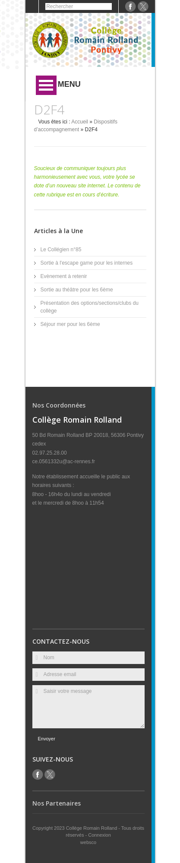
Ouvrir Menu (46, 85)
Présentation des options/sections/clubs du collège (90, 307)
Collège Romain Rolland (92, 828)
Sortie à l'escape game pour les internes (87, 263)
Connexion (99, 835)
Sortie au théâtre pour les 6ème (77, 290)
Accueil (79, 122)
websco (88, 842)
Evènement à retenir (64, 276)
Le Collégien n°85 (61, 250)
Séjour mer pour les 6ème (70, 324)
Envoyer (46, 738)
